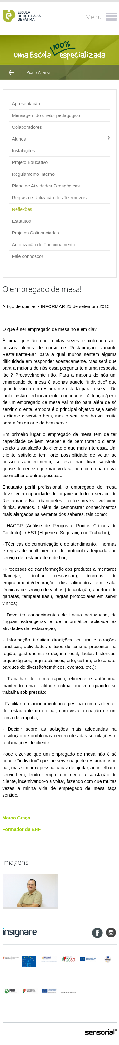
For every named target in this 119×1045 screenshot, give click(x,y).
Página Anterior (38, 72)
